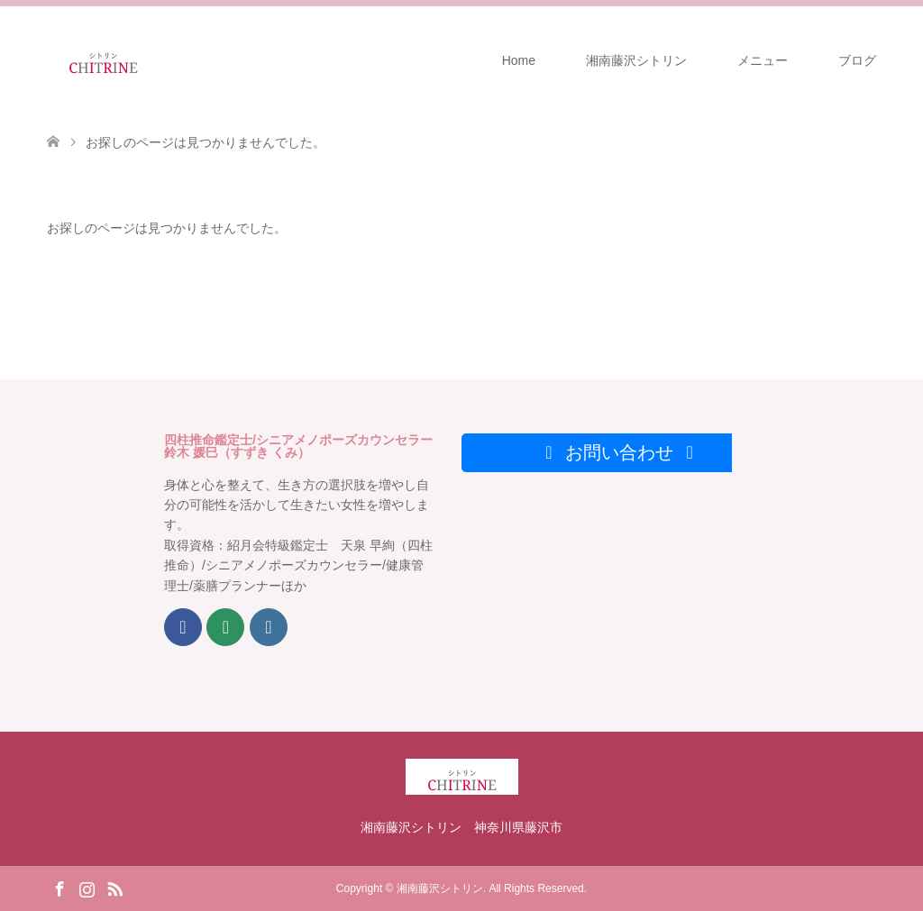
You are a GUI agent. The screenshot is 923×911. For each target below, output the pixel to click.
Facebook (59, 887)
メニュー (762, 60)
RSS (114, 887)
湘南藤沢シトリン (636, 60)
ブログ (857, 60)
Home (518, 60)
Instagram (86, 887)
